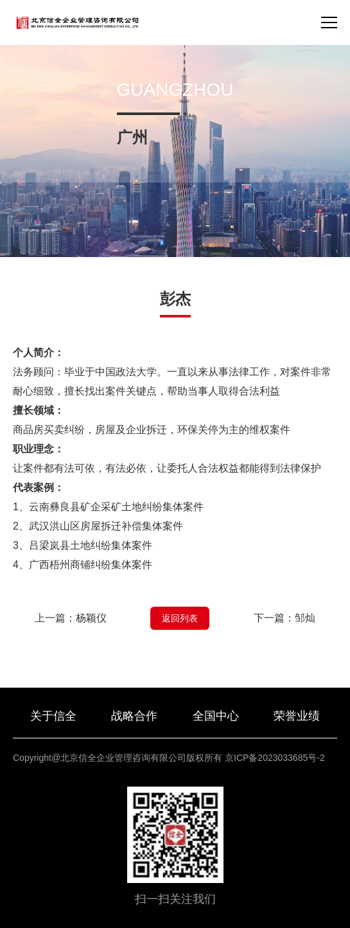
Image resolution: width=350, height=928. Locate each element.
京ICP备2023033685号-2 (275, 758)
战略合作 (134, 715)
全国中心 (216, 715)
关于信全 (53, 715)
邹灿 (305, 617)
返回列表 (180, 618)
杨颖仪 (91, 617)
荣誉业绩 (297, 715)
